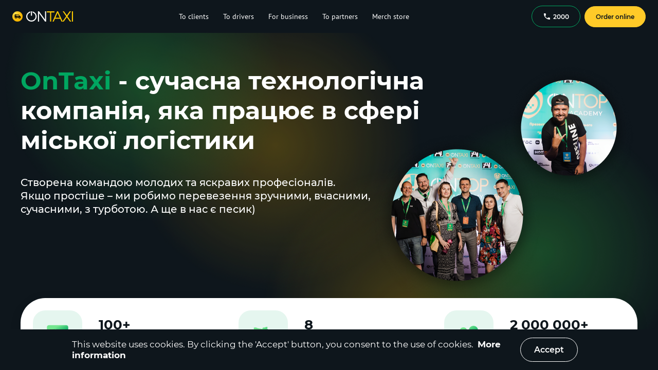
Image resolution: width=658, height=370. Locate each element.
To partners (340, 16)
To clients (194, 16)
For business (288, 16)
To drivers (238, 16)
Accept (549, 350)
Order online (615, 17)
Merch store (390, 16)
